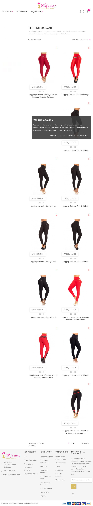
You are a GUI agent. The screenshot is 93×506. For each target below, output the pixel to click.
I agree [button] (53, 135)
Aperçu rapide (38, 87)
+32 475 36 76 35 (9, 470)
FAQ (25, 456)
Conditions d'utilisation (44, 461)
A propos (43, 466)
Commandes (60, 462)
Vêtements (7, 11)
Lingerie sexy (37, 11)
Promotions (28, 463)
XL (7, 43)
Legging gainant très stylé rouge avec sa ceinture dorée (75, 318)
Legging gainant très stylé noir (75, 150)
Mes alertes (59, 479)
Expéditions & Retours (45, 483)
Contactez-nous (46, 488)
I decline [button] (61, 135)
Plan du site (44, 492)
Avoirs (57, 466)
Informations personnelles (60, 457)
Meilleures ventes (30, 473)
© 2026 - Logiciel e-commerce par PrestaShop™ (19, 503)
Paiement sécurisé (43, 471)
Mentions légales (46, 456)
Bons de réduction (59, 474)
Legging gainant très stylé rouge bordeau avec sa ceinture (43, 95)
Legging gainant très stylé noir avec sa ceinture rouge (75, 431)
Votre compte (61, 451)
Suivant (85, 443)
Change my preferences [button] (77, 135)
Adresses (59, 470)
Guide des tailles (30, 460)
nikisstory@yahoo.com (11, 474)
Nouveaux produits (28, 468)
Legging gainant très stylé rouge (75, 94)
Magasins (43, 495)
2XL (8, 47)
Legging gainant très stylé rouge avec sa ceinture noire (43, 376)
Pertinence (84, 39)
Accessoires (22, 11)
